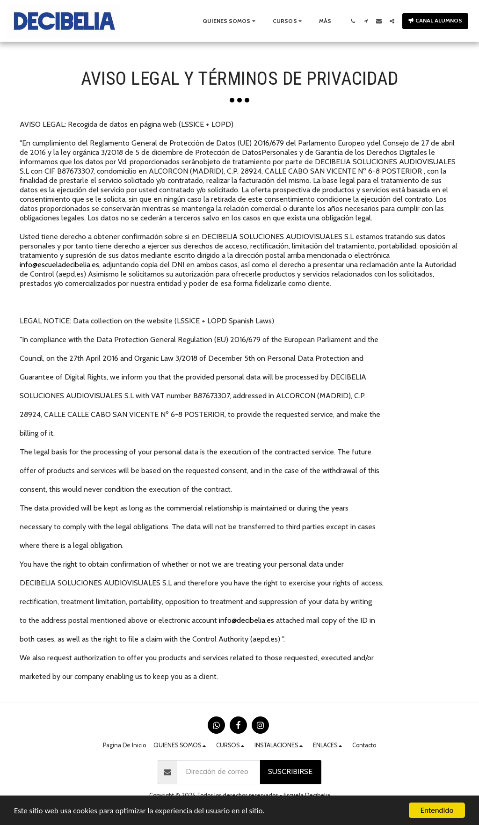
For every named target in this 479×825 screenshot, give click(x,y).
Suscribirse (290, 771)
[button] (230, 21)
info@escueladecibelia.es (59, 264)
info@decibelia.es (246, 620)
